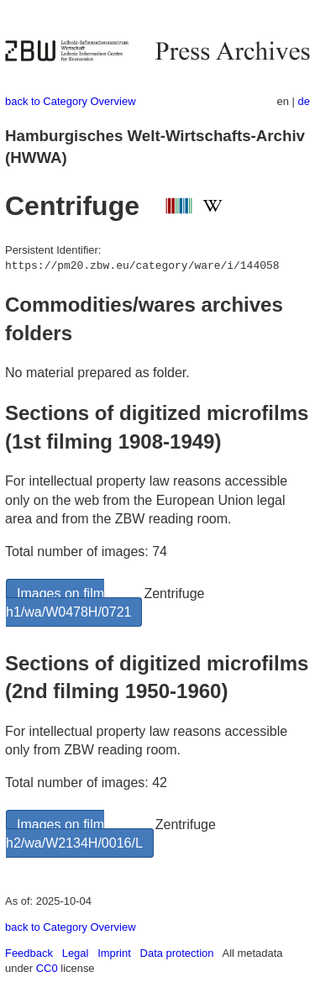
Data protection (177, 953)
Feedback (29, 953)
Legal (75, 953)
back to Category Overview (70, 101)
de (304, 101)
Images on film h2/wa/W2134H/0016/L (74, 833)
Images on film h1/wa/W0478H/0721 (68, 602)
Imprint (114, 953)
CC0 (47, 968)
